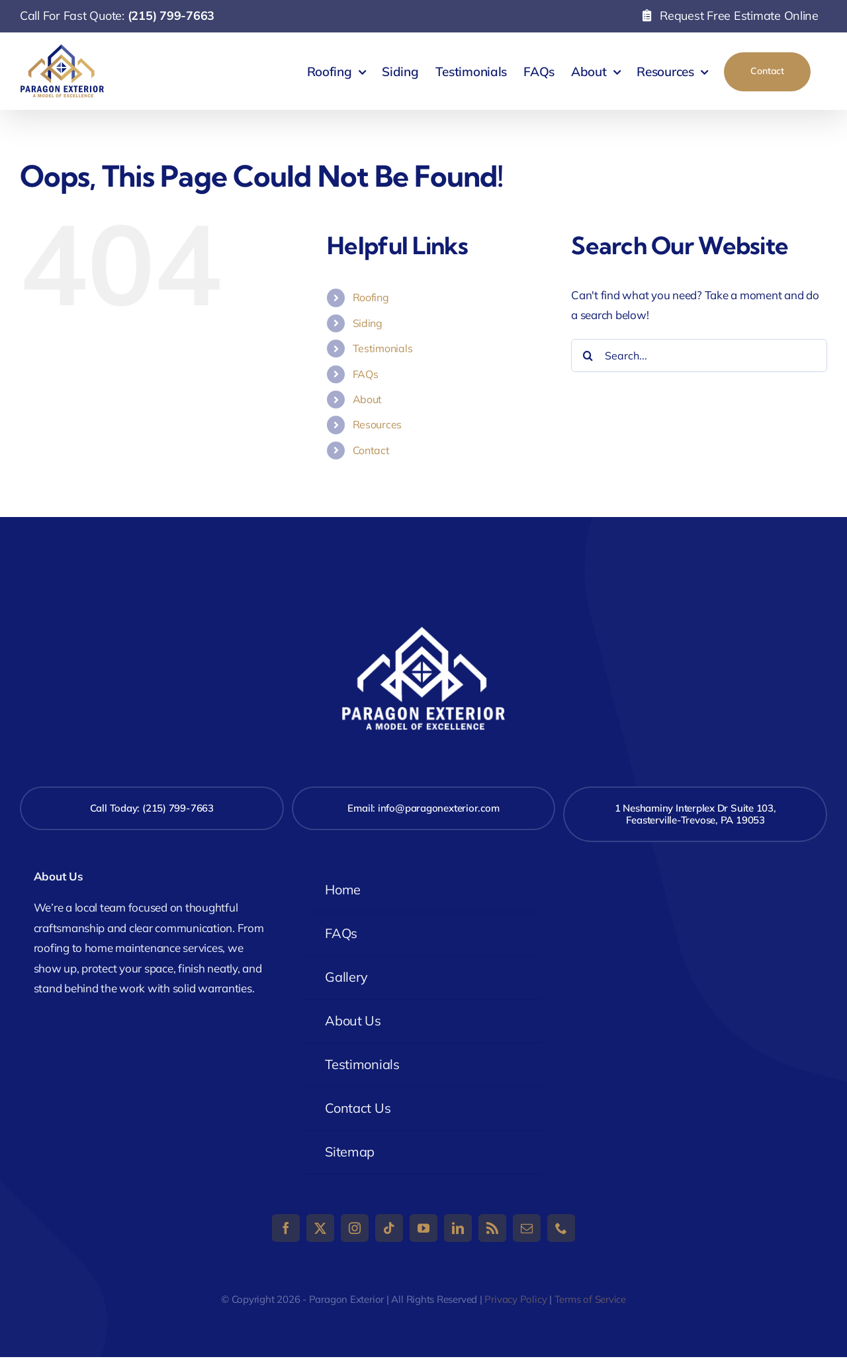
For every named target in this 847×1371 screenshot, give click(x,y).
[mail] (527, 1228)
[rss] (492, 1228)
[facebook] (286, 1228)
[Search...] (699, 355)
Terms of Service (590, 1299)
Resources (377, 424)
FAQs (366, 374)
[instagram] (355, 1228)
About (367, 399)
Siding (367, 323)
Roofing (371, 297)
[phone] (561, 1228)
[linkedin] (458, 1228)
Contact (371, 450)
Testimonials (383, 348)
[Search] (587, 355)
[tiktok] (389, 1228)
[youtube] (423, 1228)
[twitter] (320, 1228)
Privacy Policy (515, 1299)
